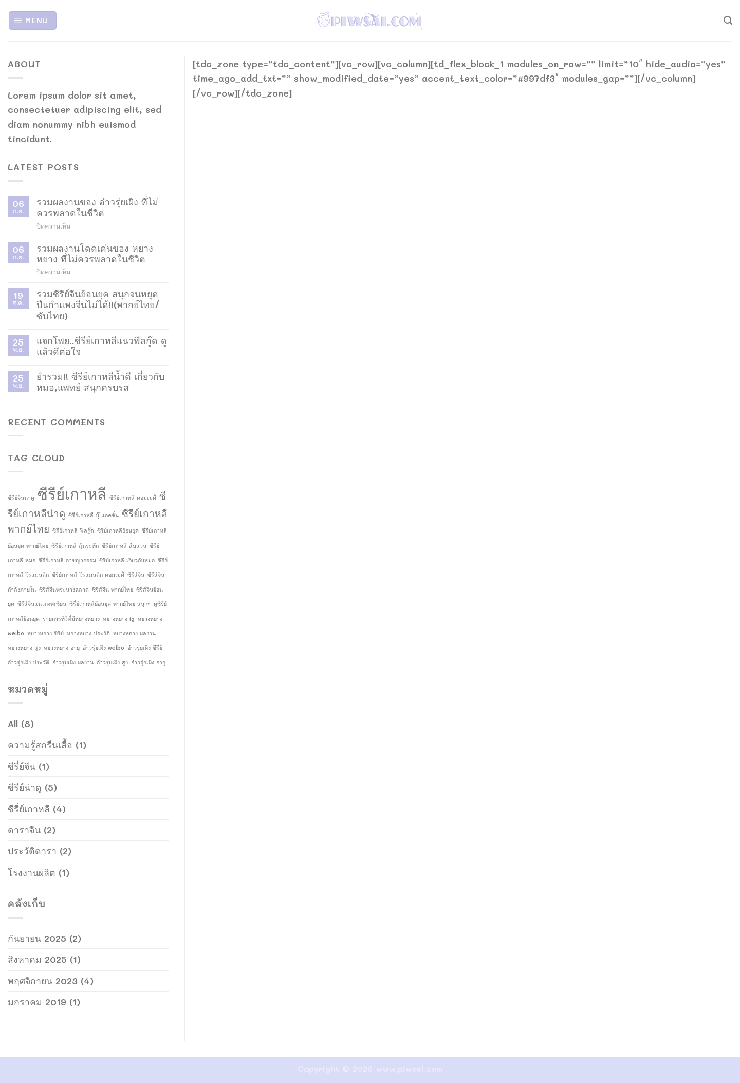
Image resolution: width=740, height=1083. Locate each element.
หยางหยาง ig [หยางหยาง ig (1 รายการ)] (119, 618)
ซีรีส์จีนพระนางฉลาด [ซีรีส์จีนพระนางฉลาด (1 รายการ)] (64, 589)
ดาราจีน (24, 829)
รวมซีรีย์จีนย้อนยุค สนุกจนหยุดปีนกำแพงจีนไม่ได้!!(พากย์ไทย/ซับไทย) (98, 304)
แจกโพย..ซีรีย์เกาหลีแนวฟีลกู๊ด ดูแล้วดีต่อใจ (101, 346)
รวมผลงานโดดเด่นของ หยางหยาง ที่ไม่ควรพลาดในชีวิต (94, 253)
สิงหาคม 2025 (37, 959)
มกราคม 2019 (37, 1002)
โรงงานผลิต (31, 872)
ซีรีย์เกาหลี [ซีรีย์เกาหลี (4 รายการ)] (72, 493)
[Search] (728, 20)
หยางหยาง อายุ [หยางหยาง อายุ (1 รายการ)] (62, 647)
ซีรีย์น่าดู (25, 787)
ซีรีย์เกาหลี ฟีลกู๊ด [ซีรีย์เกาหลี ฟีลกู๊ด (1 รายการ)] (73, 530)
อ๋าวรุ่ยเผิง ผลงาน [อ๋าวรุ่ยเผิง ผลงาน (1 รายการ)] (73, 662)
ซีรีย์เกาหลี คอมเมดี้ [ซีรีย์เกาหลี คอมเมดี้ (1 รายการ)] (132, 497)
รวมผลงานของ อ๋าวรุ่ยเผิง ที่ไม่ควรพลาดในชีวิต (97, 207)
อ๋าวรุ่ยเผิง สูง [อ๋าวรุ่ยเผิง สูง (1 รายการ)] (112, 662)
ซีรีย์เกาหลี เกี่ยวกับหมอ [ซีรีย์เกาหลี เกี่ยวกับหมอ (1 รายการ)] (127, 560)
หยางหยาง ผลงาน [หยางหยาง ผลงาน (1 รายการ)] (134, 633)
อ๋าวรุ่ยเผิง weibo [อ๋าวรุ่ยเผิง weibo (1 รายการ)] (103, 647)
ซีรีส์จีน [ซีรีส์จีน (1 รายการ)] (135, 574)
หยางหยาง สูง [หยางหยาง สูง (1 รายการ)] (24, 647)
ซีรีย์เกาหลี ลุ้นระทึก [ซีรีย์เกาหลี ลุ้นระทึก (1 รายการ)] (75, 545)
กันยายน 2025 (37, 938)
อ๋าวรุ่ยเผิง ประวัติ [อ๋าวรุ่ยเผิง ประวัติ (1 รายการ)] (28, 662)
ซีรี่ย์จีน (21, 766)
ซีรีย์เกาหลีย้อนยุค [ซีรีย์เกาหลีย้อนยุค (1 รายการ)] (118, 530)
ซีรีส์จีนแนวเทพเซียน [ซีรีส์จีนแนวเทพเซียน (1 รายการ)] (41, 603)
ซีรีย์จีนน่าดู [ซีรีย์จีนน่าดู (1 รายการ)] (21, 497)
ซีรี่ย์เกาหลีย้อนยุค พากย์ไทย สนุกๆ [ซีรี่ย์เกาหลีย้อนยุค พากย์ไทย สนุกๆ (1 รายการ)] (110, 603)
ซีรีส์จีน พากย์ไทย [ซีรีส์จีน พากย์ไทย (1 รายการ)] (112, 589)
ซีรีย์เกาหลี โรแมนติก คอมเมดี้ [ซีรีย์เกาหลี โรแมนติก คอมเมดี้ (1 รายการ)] (88, 574)
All (13, 723)
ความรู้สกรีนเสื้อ (40, 744)
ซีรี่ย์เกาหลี (29, 808)
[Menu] (33, 20)
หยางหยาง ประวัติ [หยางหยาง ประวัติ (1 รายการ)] (88, 633)
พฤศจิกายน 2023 (43, 980)
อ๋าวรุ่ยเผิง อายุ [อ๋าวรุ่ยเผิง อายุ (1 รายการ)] (148, 662)
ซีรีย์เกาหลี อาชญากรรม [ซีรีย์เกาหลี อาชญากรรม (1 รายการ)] (67, 560)
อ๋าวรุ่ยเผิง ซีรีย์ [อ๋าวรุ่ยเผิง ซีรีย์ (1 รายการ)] (144, 647)
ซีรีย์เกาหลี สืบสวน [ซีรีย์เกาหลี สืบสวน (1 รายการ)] (124, 545)
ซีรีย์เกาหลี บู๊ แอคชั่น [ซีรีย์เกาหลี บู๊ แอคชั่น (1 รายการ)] (93, 515)
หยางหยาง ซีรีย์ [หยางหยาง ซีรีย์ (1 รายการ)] (45, 633)
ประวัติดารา (32, 851)
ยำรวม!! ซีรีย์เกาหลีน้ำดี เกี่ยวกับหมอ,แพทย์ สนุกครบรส (100, 382)
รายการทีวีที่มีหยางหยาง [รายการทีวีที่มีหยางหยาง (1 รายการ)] (71, 618)
